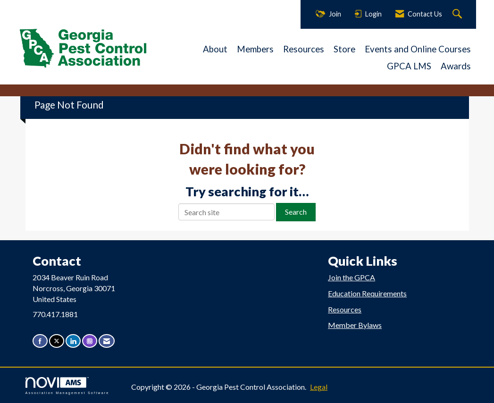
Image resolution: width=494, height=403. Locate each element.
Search (296, 211)
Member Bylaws (355, 324)
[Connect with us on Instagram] (89, 341)
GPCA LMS (409, 66)
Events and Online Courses (418, 49)
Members (255, 49)
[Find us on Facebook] (40, 341)
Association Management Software (67, 386)
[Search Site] (458, 14)
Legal (318, 386)
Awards (456, 66)
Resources (303, 49)
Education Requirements (367, 293)
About (215, 49)
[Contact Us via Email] (107, 341)
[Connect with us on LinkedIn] (73, 341)
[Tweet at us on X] (56, 341)
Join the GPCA (351, 277)
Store (344, 49)
